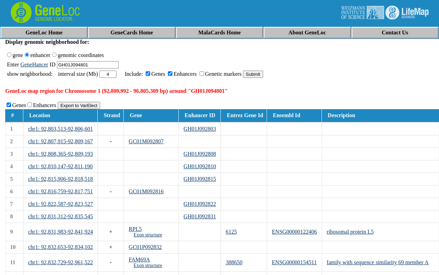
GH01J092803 (200, 129)
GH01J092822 (200, 204)
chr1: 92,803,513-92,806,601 (60, 129)
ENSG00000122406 (294, 232)
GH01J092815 (200, 179)
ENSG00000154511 (294, 262)
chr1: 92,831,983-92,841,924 (60, 232)
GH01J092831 (200, 216)
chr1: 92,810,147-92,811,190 (60, 166)
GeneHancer (34, 64)
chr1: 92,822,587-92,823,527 (60, 204)
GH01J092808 (200, 154)
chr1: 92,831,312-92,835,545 (60, 216)
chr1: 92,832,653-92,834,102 (60, 247)
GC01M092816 (146, 191)
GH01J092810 (200, 166)
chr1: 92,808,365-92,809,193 (60, 154)
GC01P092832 (145, 247)
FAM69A (139, 259)
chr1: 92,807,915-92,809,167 (60, 141)
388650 (234, 262)
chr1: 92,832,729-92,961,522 (60, 262)
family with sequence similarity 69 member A (378, 262)
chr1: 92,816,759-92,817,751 (60, 191)
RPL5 (135, 229)
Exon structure (147, 234)
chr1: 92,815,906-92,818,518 (60, 179)
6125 (231, 232)
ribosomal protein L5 (350, 232)
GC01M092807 (146, 141)
